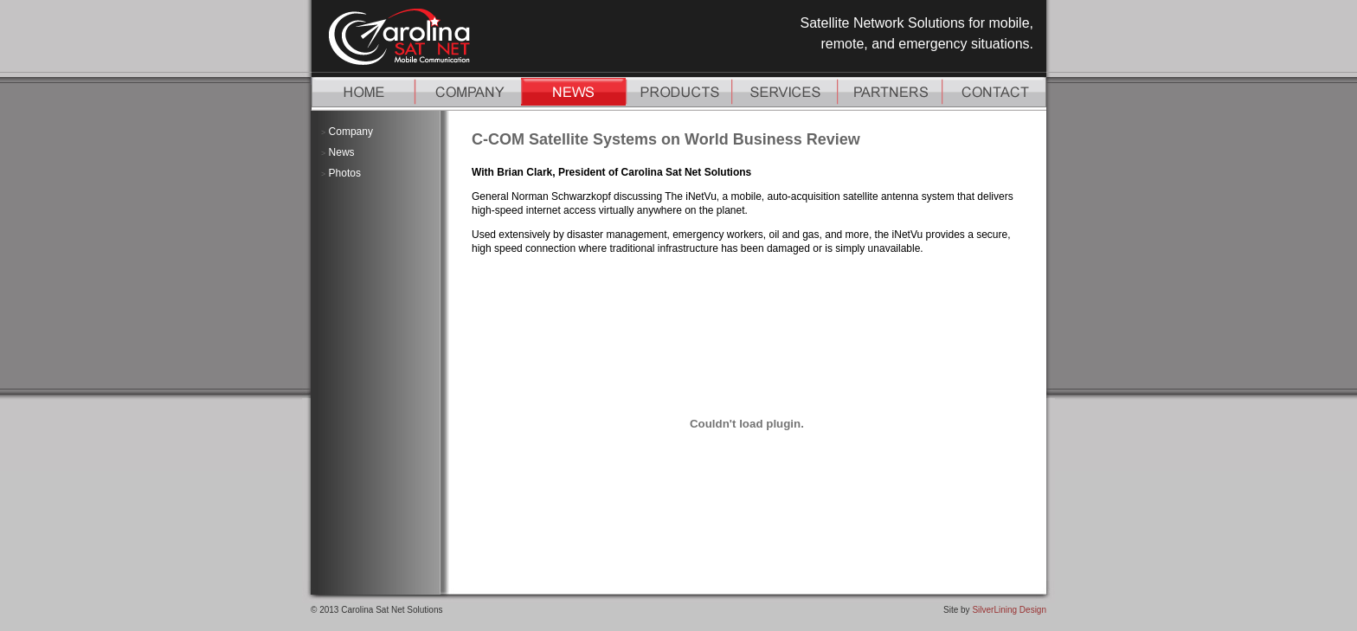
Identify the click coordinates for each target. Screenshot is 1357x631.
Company (351, 132)
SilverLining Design (1009, 610)
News (342, 152)
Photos (345, 173)
